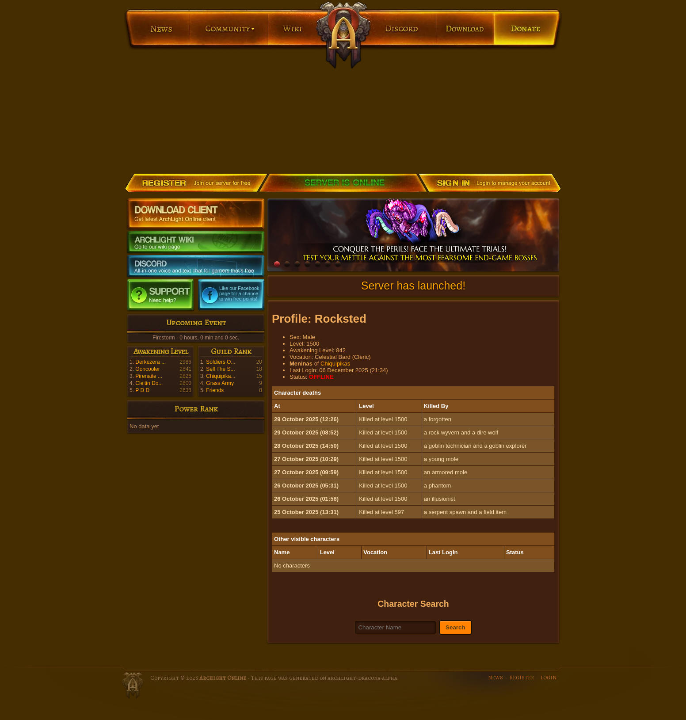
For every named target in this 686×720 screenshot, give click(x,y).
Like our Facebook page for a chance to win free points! (239, 293)
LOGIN (548, 677)
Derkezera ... (150, 362)
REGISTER (522, 677)
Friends (215, 390)
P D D (142, 390)
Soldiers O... (220, 362)
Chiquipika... (220, 376)
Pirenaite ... (148, 376)
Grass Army (220, 383)
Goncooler (147, 369)
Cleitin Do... (149, 383)
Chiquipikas (335, 363)
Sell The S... (220, 369)
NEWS (495, 677)
